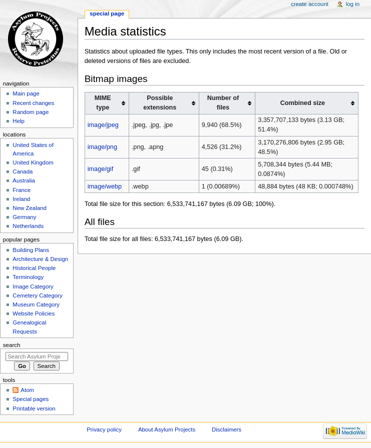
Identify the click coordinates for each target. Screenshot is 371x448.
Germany (24, 217)
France (22, 190)
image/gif (100, 169)
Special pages (31, 399)
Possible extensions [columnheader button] (159, 102)
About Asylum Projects (166, 429)
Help (19, 121)
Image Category (33, 287)
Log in (352, 4)
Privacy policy (104, 429)
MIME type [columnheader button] (103, 102)
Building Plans (31, 250)
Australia (24, 181)
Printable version (34, 409)
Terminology (28, 277)
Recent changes (33, 103)
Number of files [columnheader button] (223, 102)
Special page (107, 13)
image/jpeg (103, 125)
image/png (102, 147)
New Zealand (29, 208)
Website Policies (34, 313)
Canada (23, 171)
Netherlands (28, 226)
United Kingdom (33, 163)
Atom (27, 390)
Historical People (34, 268)
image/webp (105, 186)
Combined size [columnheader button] (302, 103)
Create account (309, 4)
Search (12, 345)
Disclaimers (226, 429)
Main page (26, 93)
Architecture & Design (40, 259)
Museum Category (36, 305)
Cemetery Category (37, 295)
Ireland (21, 199)
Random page (31, 112)
